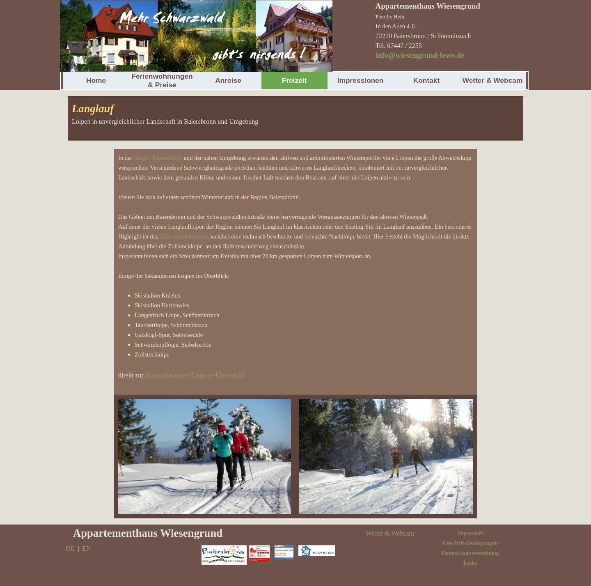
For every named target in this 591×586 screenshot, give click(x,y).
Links (470, 562)
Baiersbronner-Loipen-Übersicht (195, 374)
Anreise (228, 80)
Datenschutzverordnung (470, 553)
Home (96, 80)
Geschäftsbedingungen (470, 543)
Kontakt (426, 80)
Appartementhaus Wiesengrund (147, 533)
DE (70, 548)
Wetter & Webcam (493, 80)
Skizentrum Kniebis (184, 236)
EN (86, 548)
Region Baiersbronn (158, 157)
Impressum (470, 533)
